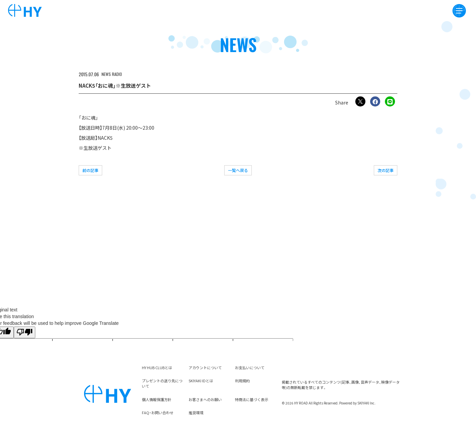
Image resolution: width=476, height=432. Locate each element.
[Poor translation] (24, 332)
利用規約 (242, 380)
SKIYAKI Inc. (366, 402)
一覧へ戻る (238, 170)
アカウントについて (205, 367)
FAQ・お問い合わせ (157, 412)
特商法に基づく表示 (251, 399)
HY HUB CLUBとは (157, 367)
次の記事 (386, 170)
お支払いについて (250, 367)
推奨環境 (196, 412)
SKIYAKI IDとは (201, 380)
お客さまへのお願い (205, 399)
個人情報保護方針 (156, 399)
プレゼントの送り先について (162, 383)
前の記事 (90, 170)
